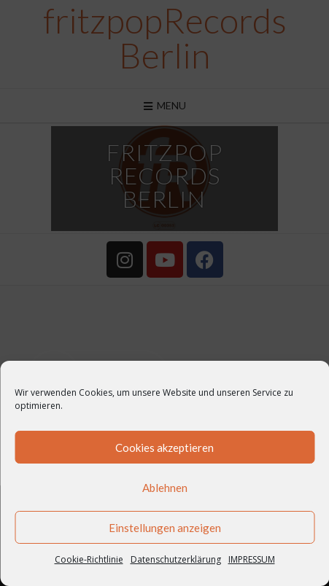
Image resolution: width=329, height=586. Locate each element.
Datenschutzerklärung (176, 559)
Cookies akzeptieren (164, 447)
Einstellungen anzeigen (165, 527)
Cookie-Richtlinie (89, 559)
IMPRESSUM (251, 559)
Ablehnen (164, 487)
